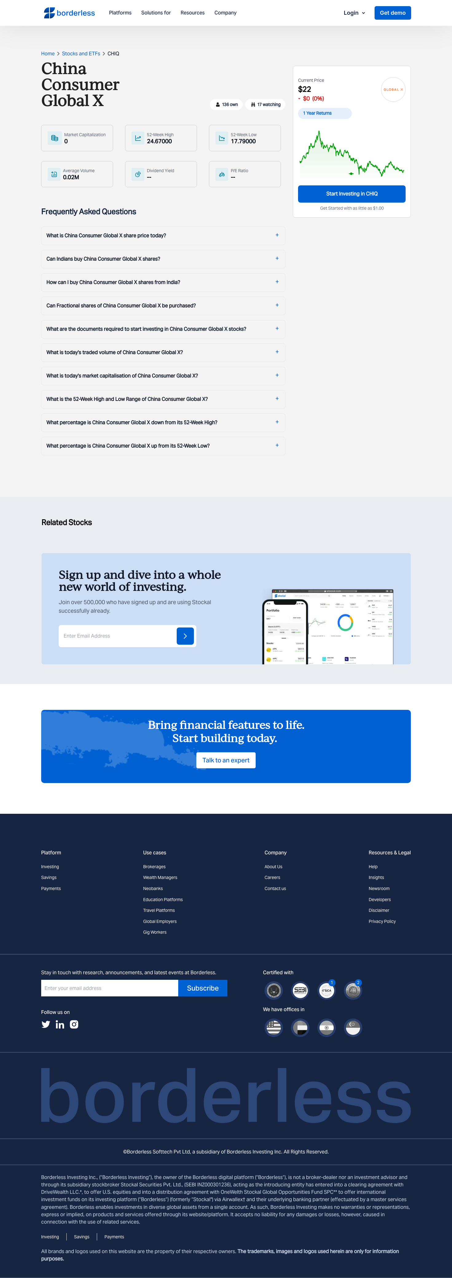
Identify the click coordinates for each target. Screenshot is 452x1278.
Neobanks (153, 888)
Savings (49, 877)
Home (48, 53)
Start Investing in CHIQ (352, 194)
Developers (380, 899)
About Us (273, 866)
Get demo (393, 13)
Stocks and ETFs (81, 53)
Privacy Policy (382, 921)
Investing (50, 866)
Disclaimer (379, 910)
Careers (272, 877)
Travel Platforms (159, 910)
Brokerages (154, 866)
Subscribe (203, 988)
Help (373, 866)
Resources (193, 13)
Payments (51, 888)
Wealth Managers (160, 877)
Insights (376, 877)
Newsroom (379, 888)
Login (355, 13)
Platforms (120, 13)
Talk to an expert (226, 760)
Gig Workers (155, 932)
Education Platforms (163, 899)
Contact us (275, 888)
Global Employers (160, 921)
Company (225, 13)
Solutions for (156, 13)
